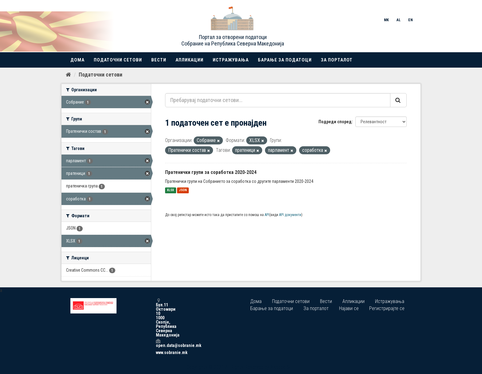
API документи (290, 215)
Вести (158, 60)
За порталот (337, 60)
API (267, 215)
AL (399, 20)
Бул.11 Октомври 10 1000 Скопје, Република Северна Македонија (158, 317)
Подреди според (335, 121)
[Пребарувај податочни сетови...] (277, 100)
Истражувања (231, 60)
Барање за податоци (285, 60)
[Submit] (398, 100)
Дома (77, 60)
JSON (183, 190)
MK (386, 20)
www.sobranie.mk (158, 352)
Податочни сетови (118, 60)
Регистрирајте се (387, 308)
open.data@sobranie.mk (158, 343)
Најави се (349, 308)
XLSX (170, 190)
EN (410, 20)
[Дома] (68, 75)
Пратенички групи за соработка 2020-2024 (210, 172)
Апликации (189, 60)
